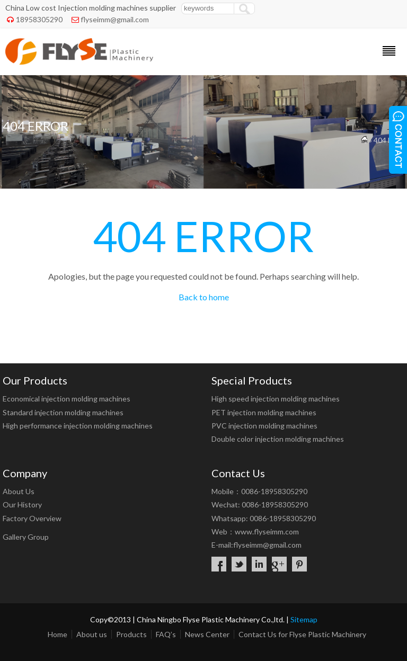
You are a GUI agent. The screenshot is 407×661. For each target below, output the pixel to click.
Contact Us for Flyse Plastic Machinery (302, 634)
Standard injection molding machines (63, 412)
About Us (18, 491)
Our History (22, 504)
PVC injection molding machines (264, 425)
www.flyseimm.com (267, 531)
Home (57, 634)
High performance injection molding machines (78, 425)
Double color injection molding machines (277, 438)
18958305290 (39, 19)
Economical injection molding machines (66, 398)
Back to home (204, 297)
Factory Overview (32, 518)
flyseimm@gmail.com (115, 19)
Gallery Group (26, 536)
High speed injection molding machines (275, 398)
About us (91, 634)
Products (131, 634)
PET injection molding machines (263, 412)
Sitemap (303, 619)
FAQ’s (166, 634)
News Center (207, 634)
